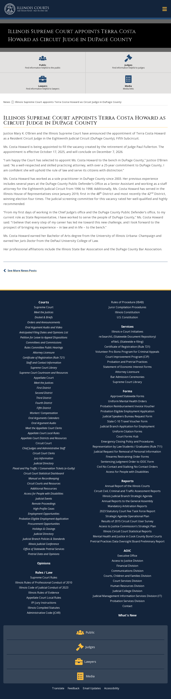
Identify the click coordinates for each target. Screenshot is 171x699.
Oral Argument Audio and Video (43, 327)
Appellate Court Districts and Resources (44, 438)
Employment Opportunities (43, 514)
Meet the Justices (43, 312)
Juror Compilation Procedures (127, 307)
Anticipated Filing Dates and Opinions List (43, 332)
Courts (44, 302)
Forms (127, 391)
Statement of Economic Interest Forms (127, 367)
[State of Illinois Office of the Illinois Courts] (26, 9)
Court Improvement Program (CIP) (127, 357)
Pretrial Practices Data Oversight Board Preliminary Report (127, 541)
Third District (43, 398)
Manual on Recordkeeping (43, 478)
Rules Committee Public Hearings (43, 347)
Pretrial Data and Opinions (43, 554)
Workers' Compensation (44, 413)
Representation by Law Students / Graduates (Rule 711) (127, 446)
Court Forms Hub (127, 436)
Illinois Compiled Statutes (44, 608)
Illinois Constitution (127, 312)
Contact (127, 606)
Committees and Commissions (43, 342)
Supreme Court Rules (43, 577)
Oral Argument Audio (43, 423)
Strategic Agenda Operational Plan (127, 516)
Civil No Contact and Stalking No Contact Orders (127, 467)
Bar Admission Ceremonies (127, 377)
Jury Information (43, 458)
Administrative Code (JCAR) (43, 613)
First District (44, 388)
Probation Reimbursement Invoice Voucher (127, 406)
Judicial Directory (44, 463)
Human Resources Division (127, 586)
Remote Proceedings (44, 503)
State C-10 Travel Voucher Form (127, 421)
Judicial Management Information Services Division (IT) (127, 596)
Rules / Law (43, 572)
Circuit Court (44, 443)
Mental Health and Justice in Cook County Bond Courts (127, 536)
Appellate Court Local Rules (44, 433)
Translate (58, 688)
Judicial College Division (127, 591)
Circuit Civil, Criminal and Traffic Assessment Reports (127, 491)
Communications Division (127, 571)
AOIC (127, 551)
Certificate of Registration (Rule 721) (44, 357)
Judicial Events (44, 498)
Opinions (43, 563)
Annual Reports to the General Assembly (127, 501)
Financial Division (127, 566)
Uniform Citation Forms (127, 431)
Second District (43, 393)
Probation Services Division (127, 601)
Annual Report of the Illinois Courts (127, 486)
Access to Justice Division (127, 561)
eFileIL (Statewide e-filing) (127, 341)
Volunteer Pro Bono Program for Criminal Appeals (127, 352)
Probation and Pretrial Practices (127, 362)
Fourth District (43, 403)
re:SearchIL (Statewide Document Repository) (127, 336)
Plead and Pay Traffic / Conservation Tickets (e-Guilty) (44, 468)
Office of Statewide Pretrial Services (43, 549)
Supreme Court (43, 307)
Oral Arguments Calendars (43, 418)
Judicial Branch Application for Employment (127, 426)
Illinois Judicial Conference (43, 544)
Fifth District (44, 408)
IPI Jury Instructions (43, 602)
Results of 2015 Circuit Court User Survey (127, 521)
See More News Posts (22, 270)
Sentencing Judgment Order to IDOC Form (127, 461)
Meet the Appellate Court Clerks (43, 428)
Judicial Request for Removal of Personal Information (127, 451)
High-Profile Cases (43, 508)
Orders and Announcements (43, 322)
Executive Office (127, 555)
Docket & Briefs (44, 317)
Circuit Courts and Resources (43, 483)
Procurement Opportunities (44, 524)
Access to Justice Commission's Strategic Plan (127, 526)
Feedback (73, 688)
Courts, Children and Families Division (127, 576)
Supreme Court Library (43, 367)
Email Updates (92, 688)
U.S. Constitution (127, 317)
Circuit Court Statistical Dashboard (44, 473)
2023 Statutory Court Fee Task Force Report (127, 511)
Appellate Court (44, 378)
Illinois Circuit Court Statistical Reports (127, 531)
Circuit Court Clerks (44, 453)
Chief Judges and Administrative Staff (43, 448)
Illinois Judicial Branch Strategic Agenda (127, 496)
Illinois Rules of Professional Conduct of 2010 (43, 582)
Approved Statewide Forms (127, 396)
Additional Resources (43, 488)
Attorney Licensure (44, 352)
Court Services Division (127, 581)
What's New (127, 615)
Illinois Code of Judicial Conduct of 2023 (43, 587)
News (6, 102)
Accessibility (111, 688)
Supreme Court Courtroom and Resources (43, 373)
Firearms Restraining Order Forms (127, 456)
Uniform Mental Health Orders (127, 401)
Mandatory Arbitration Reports (127, 506)
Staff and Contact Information (43, 362)
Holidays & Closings (43, 529)
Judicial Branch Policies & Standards (44, 539)
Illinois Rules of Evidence (43, 592)
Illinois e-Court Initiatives (127, 331)
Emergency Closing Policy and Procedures (127, 441)
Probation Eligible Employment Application (44, 519)
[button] (164, 8)
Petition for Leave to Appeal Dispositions (43, 337)
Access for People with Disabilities (43, 493)
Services (127, 326)
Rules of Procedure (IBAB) (127, 302)
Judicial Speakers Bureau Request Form (127, 416)
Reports (127, 481)
